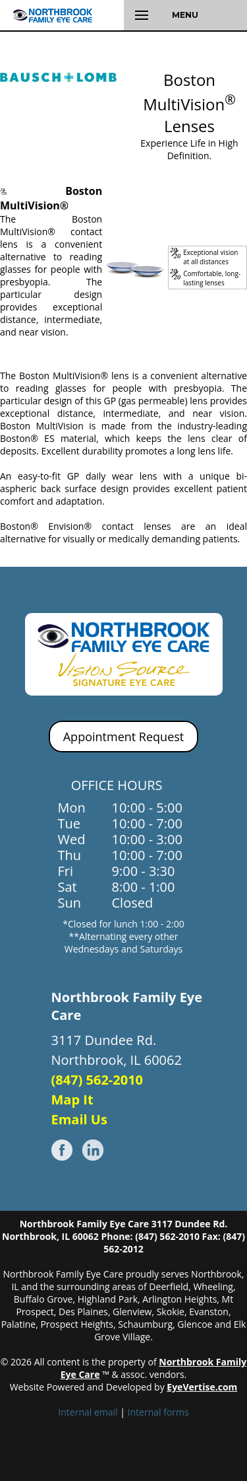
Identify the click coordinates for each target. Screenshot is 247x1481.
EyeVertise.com (202, 1387)
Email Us (79, 1119)
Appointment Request (123, 736)
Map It (72, 1099)
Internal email (87, 1412)
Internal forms (158, 1412)
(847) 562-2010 (97, 1080)
